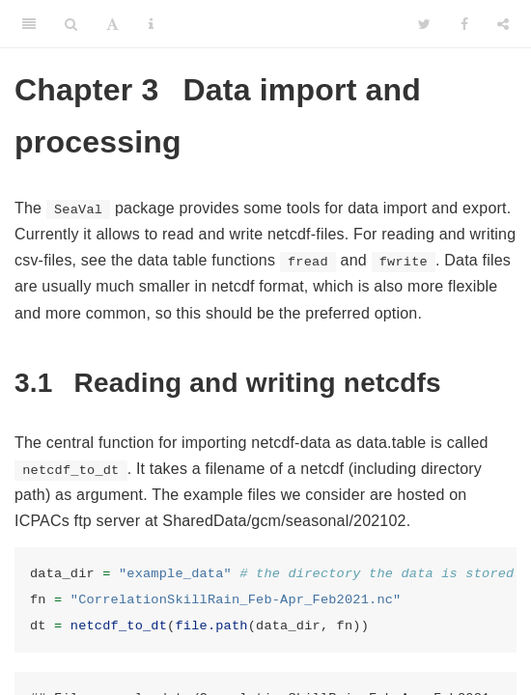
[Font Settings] (112, 24)
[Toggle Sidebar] (29, 24)
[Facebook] (464, 24)
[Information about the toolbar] (151, 24)
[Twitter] (424, 24)
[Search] (71, 24)
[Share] (503, 24)
